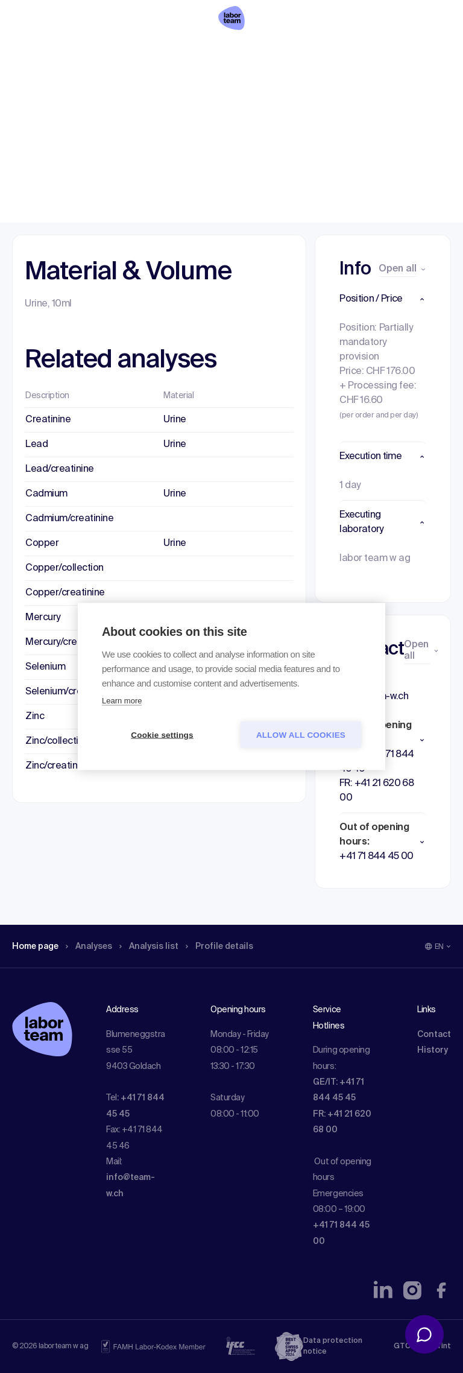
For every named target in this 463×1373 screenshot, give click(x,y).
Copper (41, 543)
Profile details (240, 87)
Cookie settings (162, 735)
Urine (174, 420)
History (432, 1050)
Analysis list (163, 87)
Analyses (98, 87)
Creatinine (48, 420)
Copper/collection (64, 568)
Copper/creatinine (65, 593)
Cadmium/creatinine (69, 519)
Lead (36, 444)
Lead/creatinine (59, 469)
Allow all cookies (300, 735)
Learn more (122, 700)
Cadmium (46, 494)
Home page (38, 87)
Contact (434, 1034)
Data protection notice (332, 1346)
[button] (382, 299)
